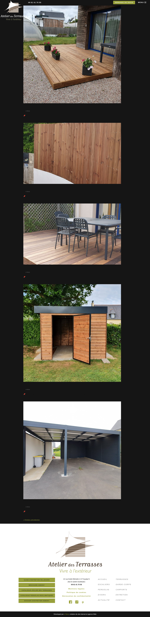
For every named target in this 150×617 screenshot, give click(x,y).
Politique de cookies (78, 592)
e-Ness (28, 111)
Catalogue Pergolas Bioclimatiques (39, 595)
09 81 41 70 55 (34, 2)
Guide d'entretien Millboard (39, 580)
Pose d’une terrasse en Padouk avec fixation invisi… (57, 268)
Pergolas (104, 590)
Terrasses (122, 579)
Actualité (104, 600)
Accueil (102, 579)
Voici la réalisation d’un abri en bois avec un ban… (56, 386)
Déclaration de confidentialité (78, 596)
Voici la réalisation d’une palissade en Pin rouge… (56, 188)
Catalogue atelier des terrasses (39, 590)
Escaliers (104, 584)
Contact (121, 600)
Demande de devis (124, 2)
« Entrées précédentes (31, 520)
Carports (121, 590)
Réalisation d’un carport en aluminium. (49, 503)
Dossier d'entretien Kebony (39, 600)
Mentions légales (79, 589)
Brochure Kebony (39, 585)
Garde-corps (123, 584)
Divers (102, 595)
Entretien (122, 595)
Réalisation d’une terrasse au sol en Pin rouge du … (57, 107)
